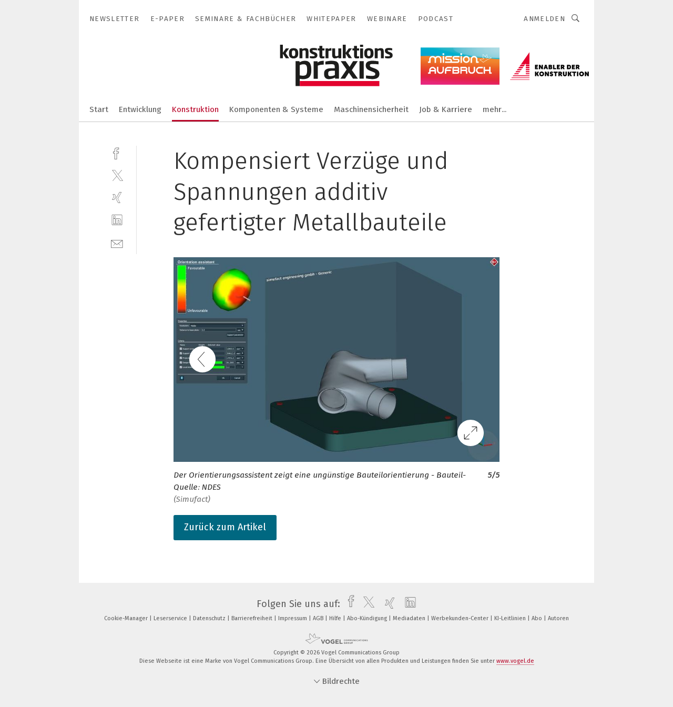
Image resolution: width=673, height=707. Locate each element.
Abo (538, 618)
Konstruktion (195, 109)
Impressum (293, 618)
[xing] (117, 197)
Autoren (558, 618)
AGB (319, 618)
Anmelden (544, 18)
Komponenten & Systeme (276, 109)
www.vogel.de (515, 661)
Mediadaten (410, 618)
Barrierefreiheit (252, 618)
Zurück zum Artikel (225, 527)
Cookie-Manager (126, 618)
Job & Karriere (445, 109)
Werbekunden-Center (460, 618)
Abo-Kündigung (368, 618)
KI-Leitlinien (510, 618)
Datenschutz (210, 618)
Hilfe (336, 618)
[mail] (117, 242)
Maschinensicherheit (371, 109)
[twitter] (117, 174)
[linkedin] (117, 220)
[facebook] (117, 152)
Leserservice (171, 618)
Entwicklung (140, 109)
